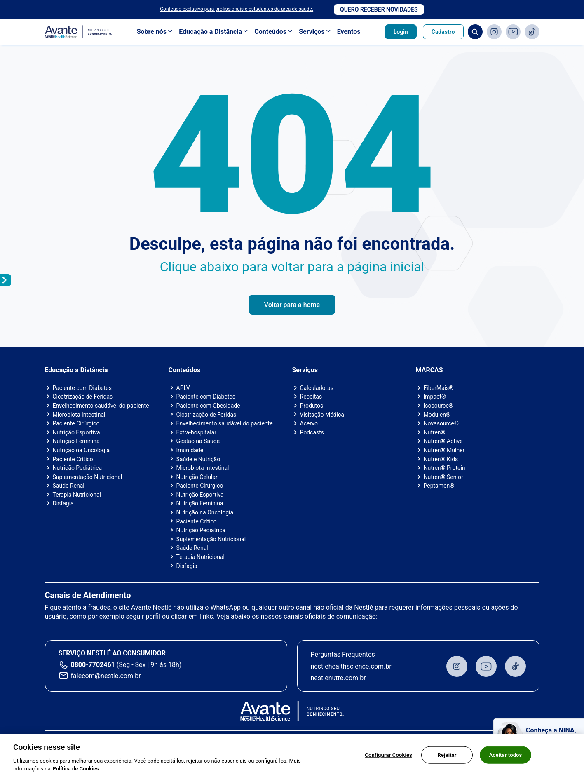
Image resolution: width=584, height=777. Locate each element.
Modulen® (437, 414)
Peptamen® (439, 485)
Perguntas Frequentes (343, 654)
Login (401, 31)
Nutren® (435, 432)
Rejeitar (447, 759)
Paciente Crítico (73, 459)
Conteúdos (270, 31)
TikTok (532, 31)
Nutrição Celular (197, 477)
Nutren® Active (443, 441)
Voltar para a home (292, 305)
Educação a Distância (210, 31)
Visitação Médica (322, 414)
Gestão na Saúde (198, 441)
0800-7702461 (93, 665)
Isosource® (438, 405)
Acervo (309, 423)
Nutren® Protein (444, 468)
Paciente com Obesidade (208, 405)
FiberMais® (439, 388)
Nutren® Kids (441, 459)
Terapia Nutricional (77, 494)
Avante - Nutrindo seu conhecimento (79, 32)
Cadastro (443, 31)
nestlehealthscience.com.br (351, 666)
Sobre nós (152, 31)
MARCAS (429, 370)
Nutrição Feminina (76, 441)
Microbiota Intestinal (79, 414)
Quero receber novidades (379, 9)
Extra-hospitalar (196, 432)
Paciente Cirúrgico (76, 423)
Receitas (311, 396)
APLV (183, 388)
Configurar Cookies (388, 759)
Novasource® (441, 423)
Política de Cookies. (76, 773)
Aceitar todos (505, 759)
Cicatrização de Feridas (83, 396)
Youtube (513, 31)
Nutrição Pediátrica (77, 468)
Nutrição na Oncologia (81, 450)
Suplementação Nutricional (87, 477)
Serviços (311, 31)
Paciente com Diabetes (82, 388)
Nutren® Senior (443, 477)
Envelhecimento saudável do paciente (101, 405)
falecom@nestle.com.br (106, 676)
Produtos (312, 405)
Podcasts (312, 432)
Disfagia (63, 503)
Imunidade (190, 450)
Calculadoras (316, 388)
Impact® (435, 396)
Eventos (349, 31)
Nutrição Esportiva (76, 432)
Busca (475, 31)
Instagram (494, 31)
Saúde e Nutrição (198, 459)
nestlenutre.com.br (338, 678)
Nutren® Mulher (444, 450)
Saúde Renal (68, 485)
